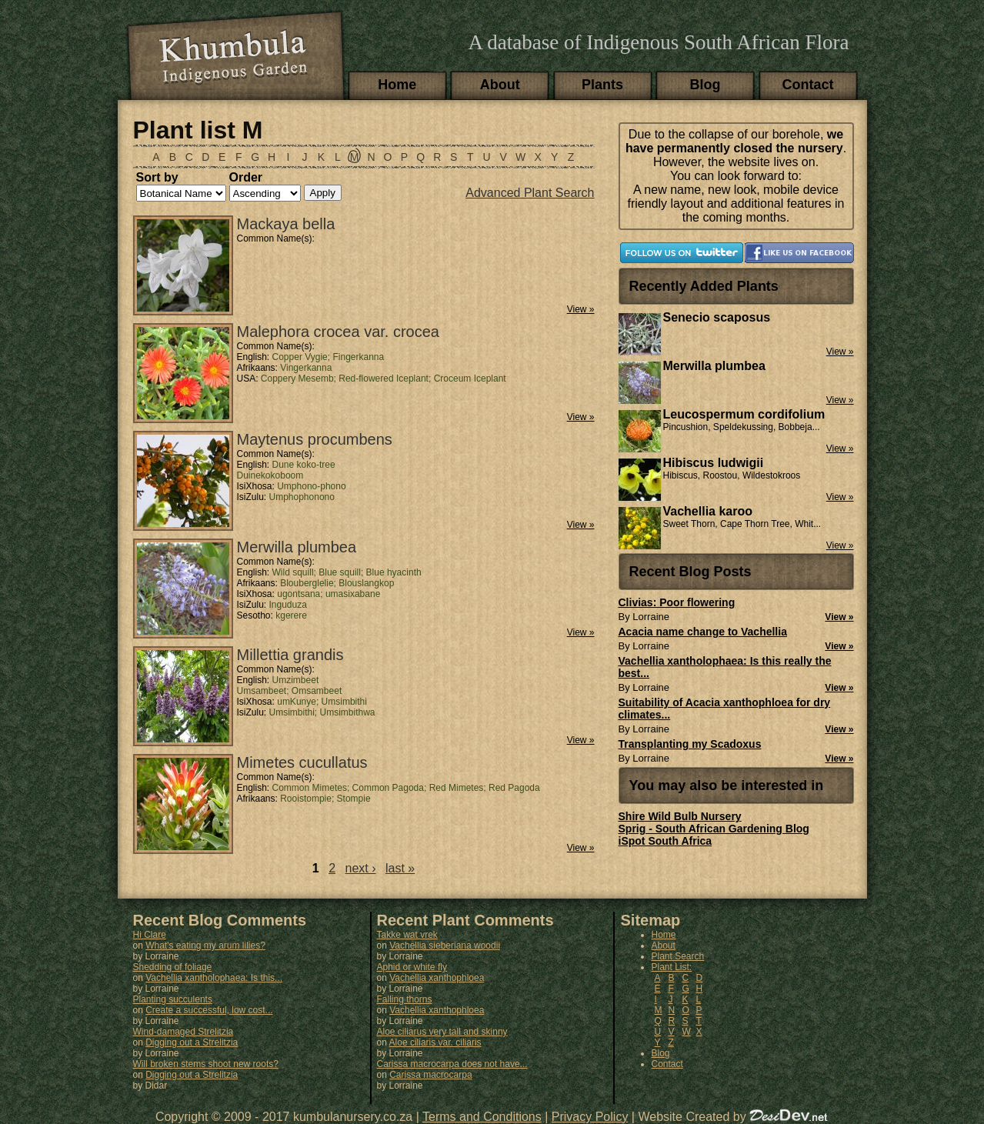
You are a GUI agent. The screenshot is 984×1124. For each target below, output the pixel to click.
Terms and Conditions (482, 1116)
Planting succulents (172, 999)
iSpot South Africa (665, 841)
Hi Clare (149, 934)
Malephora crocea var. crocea (338, 331)
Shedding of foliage (172, 967)
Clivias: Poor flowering (677, 602)
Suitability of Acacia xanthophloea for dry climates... (725, 708)
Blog (705, 84)
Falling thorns (404, 999)
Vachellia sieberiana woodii (444, 945)
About (500, 84)
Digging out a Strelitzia (191, 1042)
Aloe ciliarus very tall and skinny (442, 1031)
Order (246, 177)
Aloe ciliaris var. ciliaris (435, 1042)
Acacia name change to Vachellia (703, 631)
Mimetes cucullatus (302, 762)
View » (581, 309)
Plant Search (678, 956)
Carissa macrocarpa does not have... (452, 1064)
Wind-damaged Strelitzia (183, 1031)
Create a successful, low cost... (208, 1010)
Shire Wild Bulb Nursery (680, 816)
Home (397, 84)
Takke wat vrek (407, 934)
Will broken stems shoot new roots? (206, 1064)
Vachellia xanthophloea (436, 977)
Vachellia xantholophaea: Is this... (213, 977)
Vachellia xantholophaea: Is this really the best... (725, 667)
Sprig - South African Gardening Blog (714, 828)
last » (400, 868)
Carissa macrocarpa (430, 1074)
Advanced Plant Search (529, 192)
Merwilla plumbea (297, 547)
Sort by (157, 177)
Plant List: (672, 967)
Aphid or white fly (412, 967)
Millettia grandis (290, 654)
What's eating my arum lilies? (205, 945)
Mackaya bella (286, 223)
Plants (602, 84)
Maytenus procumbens (314, 439)
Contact (808, 84)
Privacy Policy (590, 1116)
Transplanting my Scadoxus (690, 744)
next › (360, 868)
